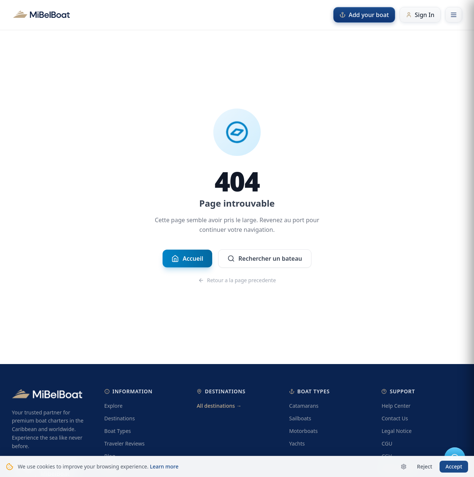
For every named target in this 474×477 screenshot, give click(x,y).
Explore (113, 405)
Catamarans (303, 405)
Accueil (187, 258)
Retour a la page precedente (237, 280)
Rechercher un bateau (264, 258)
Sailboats (300, 418)
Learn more (164, 466)
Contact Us (394, 418)
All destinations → (219, 405)
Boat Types (117, 430)
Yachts (297, 443)
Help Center (395, 405)
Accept (453, 466)
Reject (424, 466)
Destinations (119, 418)
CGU (386, 443)
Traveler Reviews (124, 443)
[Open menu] (453, 15)
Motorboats (303, 430)
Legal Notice (396, 430)
